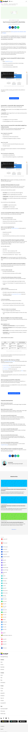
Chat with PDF (5, 549)
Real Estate (2, 667)
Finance (2, 664)
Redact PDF (4, 588)
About (2, 675)
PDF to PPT (4, 603)
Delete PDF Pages (5, 567)
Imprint (2, 729)
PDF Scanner (5, 648)
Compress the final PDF (7, 367)
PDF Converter (5, 543)
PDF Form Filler (5, 593)
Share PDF (4, 595)
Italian (25, 31)
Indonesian (21, 31)
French (18, 31)
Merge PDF (4, 560)
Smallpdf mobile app (14, 228)
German (12, 31)
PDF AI (22, 370)
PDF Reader (4, 580)
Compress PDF (5, 539)
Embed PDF (3, 693)
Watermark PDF (5, 590)
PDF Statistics (3, 682)
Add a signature (5, 369)
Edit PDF (4, 575)
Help (1, 677)
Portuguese (4, 32)
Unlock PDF (4, 639)
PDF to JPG (4, 606)
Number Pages (5, 583)
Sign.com (2, 698)
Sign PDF (4, 632)
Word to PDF (5, 609)
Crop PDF (4, 585)
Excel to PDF (5, 612)
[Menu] (26, 1)
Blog (1, 680)
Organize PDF (5, 572)
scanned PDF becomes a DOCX (10, 361)
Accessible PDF (3, 703)
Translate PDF (5, 554)
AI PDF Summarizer (6, 551)
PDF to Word (5, 599)
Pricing (2, 688)
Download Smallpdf (4, 708)
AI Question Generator (6, 556)
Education (2, 669)
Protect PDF (4, 641)
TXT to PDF (4, 624)
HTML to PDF (5, 622)
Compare (2, 700)
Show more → (14, 529)
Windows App (3, 713)
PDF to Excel (5, 601)
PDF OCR (4, 619)
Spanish (15, 31)
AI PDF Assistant (5, 546)
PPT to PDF (4, 614)
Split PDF (4, 562)
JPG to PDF (4, 617)
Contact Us (2, 726)
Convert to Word (6, 365)
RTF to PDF (4, 626)
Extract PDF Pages (5, 570)
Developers (2, 695)
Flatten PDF (4, 644)
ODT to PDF (4, 629)
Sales (1, 662)
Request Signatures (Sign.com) (7, 635)
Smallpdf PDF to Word (9, 61)
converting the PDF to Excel (16, 294)
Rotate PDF (4, 565)
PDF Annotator (5, 578)
